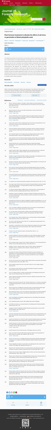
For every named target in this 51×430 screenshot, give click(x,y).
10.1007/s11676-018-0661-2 (39, 29)
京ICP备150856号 (23, 416)
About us (19, 5)
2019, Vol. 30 (19, 29)
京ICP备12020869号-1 (14, 416)
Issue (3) (24, 29)
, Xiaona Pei (11, 40)
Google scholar (15, 107)
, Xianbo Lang (25, 40)
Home (6, 3)
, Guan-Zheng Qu (39, 40)
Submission (24, 3)
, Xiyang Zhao (31, 40)
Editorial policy (38, 3)
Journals (11, 3)
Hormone (29, 82)
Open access (12, 5)
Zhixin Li (6, 40)
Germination (16, 82)
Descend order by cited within (42, 100)
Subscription (17, 3)
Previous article (16, 95)
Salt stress (23, 82)
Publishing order (20, 100)
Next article (35, 95)
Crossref (10, 107)
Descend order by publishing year (30, 100)
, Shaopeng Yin (17, 40)
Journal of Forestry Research (10, 29)
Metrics (31, 3)
